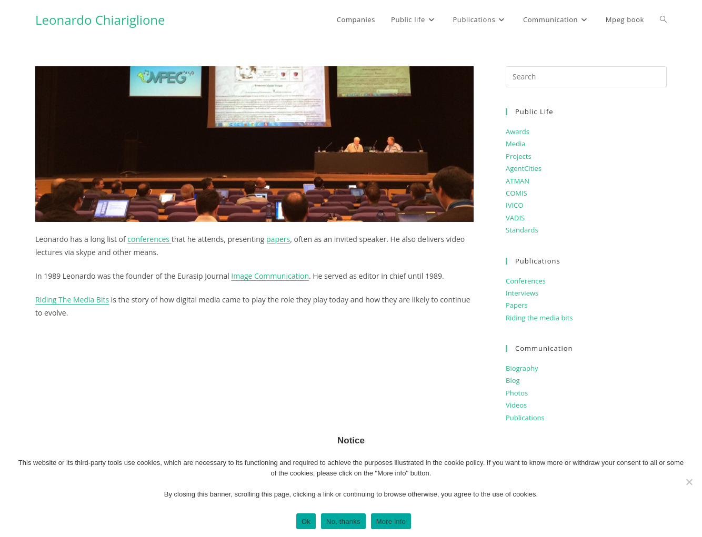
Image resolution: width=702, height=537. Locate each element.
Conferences (526, 281)
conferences (149, 239)
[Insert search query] (586, 76)
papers (278, 239)
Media (515, 143)
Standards (522, 230)
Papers (517, 305)
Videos (516, 405)
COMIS (516, 193)
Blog (513, 380)
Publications (525, 417)
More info (391, 521)
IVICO (514, 205)
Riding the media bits (539, 317)
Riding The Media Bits (72, 300)
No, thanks (343, 521)
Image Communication (270, 276)
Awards (517, 131)
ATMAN (517, 181)
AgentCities (523, 168)
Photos (517, 393)
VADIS (515, 217)
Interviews (522, 293)
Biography (522, 368)
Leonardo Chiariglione (100, 19)
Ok (306, 521)
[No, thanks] (689, 482)
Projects (518, 156)
